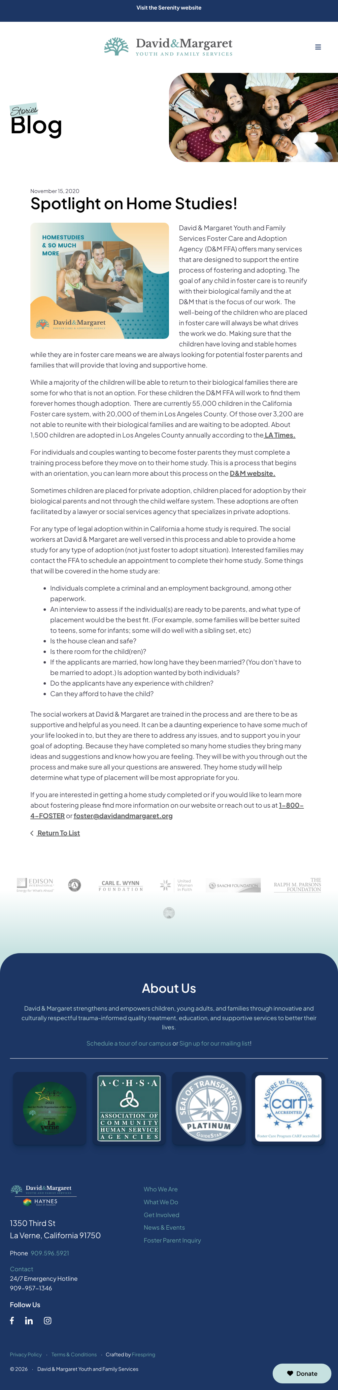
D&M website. (253, 473)
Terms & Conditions (74, 1358)
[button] (318, 47)
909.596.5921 (50, 1256)
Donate (302, 1373)
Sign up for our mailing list (214, 1047)
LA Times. (280, 435)
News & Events (164, 1231)
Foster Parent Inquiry (172, 1243)
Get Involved (162, 1218)
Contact (21, 1272)
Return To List (58, 833)
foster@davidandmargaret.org (123, 816)
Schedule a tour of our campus (128, 1047)
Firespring (143, 1358)
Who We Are (161, 1192)
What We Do (161, 1205)
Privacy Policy (26, 1358)
